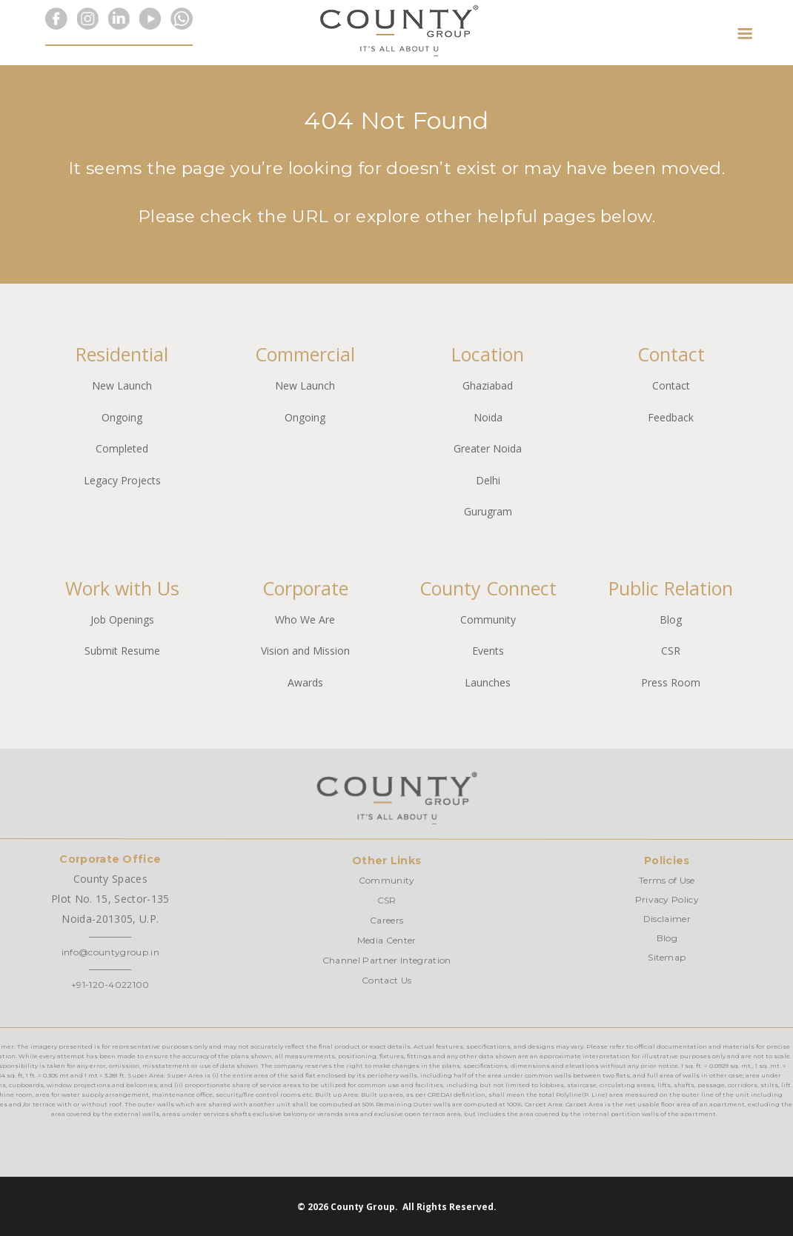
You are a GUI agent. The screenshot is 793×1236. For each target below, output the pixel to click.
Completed (122, 448)
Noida (488, 417)
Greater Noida (488, 448)
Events (488, 651)
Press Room (670, 682)
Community (488, 619)
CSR (670, 651)
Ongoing (122, 417)
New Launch (122, 385)
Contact (671, 385)
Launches (488, 682)
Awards (305, 682)
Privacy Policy (667, 899)
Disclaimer (667, 918)
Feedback (671, 417)
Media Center (387, 940)
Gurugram (488, 511)
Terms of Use (667, 880)
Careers (386, 920)
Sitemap (667, 957)
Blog (671, 619)
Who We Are (305, 619)
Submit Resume (122, 651)
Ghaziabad (487, 385)
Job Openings (122, 619)
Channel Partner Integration (386, 960)
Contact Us (386, 980)
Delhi (488, 480)
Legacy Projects (122, 480)
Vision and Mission (305, 651)
